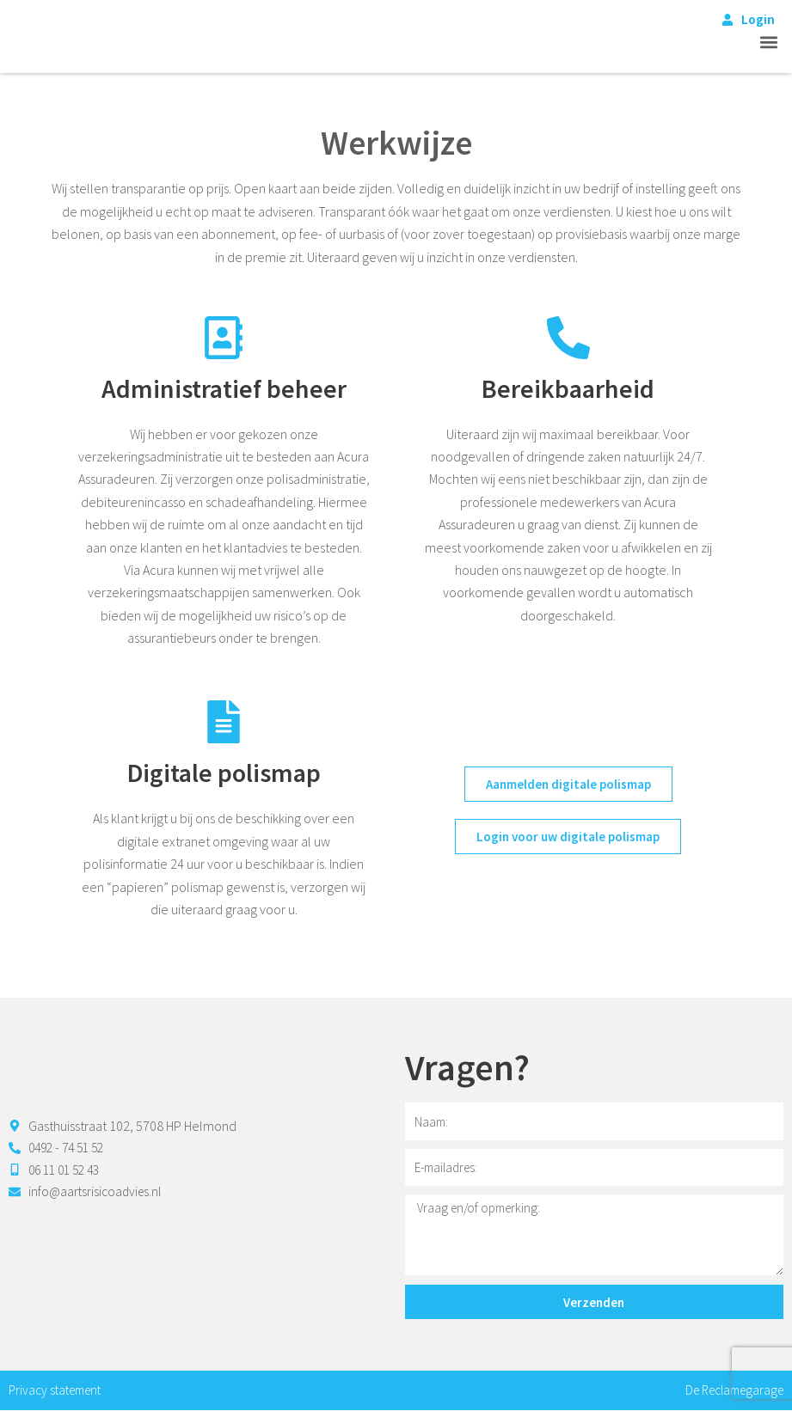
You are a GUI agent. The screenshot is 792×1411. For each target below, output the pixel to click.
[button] (769, 42)
